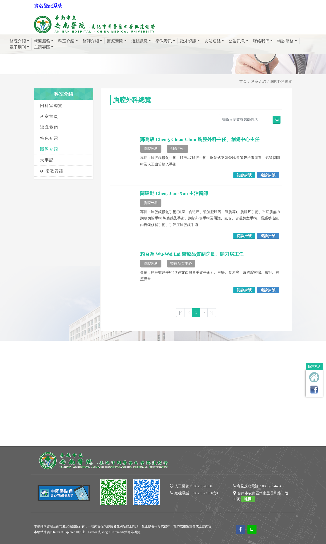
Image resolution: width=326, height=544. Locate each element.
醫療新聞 (117, 41)
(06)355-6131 (203, 381)
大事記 (47, 160)
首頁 (243, 81)
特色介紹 (49, 138)
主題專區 (44, 47)
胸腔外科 (151, 149)
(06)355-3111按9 (205, 388)
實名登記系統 (48, 5)
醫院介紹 (19, 41)
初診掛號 (244, 175)
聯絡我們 (263, 41)
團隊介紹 (49, 149)
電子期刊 (19, 47)
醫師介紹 (92, 41)
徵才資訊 (190, 41)
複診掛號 (268, 175)
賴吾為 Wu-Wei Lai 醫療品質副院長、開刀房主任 (191, 254)
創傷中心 (177, 149)
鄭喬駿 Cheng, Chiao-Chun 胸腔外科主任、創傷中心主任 (199, 139)
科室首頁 (49, 116)
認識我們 (49, 127)
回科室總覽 (51, 105)
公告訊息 (238, 41)
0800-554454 (271, 381)
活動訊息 (141, 41)
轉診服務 (287, 41)
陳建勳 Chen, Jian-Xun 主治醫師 (174, 193)
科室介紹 (68, 41)
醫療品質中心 (181, 263)
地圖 (248, 394)
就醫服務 (44, 41)
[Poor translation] (16, 467)
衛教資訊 (165, 41)
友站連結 (214, 41)
